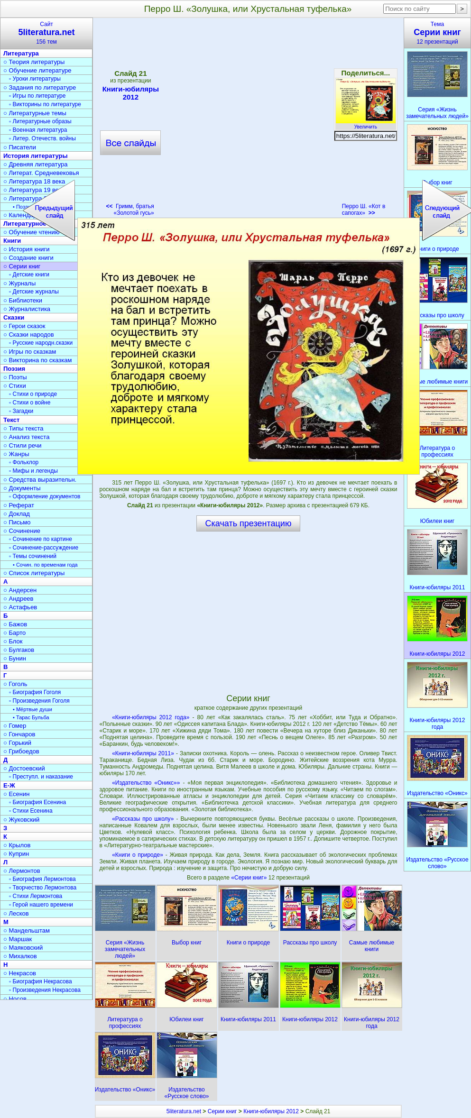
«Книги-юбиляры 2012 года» (150, 717)
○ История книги (26, 249)
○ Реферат (18, 505)
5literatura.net (183, 1111)
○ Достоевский (24, 768)
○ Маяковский (23, 947)
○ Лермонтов (21, 870)
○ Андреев (18, 598)
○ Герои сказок (24, 326)
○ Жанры (16, 454)
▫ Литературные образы (40, 121)
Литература (21, 53)
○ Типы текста (23, 428)
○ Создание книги (28, 257)
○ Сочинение (21, 530)
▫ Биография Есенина (37, 802)
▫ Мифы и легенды (33, 470)
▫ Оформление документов (44, 496)
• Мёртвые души (32, 709)
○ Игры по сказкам (29, 351)
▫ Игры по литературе (37, 95)
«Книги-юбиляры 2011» (143, 753)
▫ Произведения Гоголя (39, 700)
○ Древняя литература (35, 164)
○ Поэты (15, 377)
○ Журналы (19, 283)
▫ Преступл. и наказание (41, 776)
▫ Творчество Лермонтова (42, 887)
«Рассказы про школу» (143, 819)
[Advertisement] (99, 120)
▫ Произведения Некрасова (45, 990)
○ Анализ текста (26, 436)
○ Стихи (14, 385)
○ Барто (14, 632)
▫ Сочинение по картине (40, 539)
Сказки (13, 317)
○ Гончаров (19, 734)
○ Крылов (16, 845)
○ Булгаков (18, 649)
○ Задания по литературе (39, 87)
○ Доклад (16, 513)
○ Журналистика (26, 308)
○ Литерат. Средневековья (41, 172)
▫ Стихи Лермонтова (35, 896)
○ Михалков (20, 956)
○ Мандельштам (26, 930)
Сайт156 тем (46, 33)
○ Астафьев (20, 607)
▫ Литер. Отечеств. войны (42, 138)
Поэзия (14, 368)
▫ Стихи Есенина (31, 810)
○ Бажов (15, 624)
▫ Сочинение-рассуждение (43, 547)
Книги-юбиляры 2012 (271, 1111)
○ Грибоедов (21, 751)
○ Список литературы (34, 573)
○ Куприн (16, 853)
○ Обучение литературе (37, 70)
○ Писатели (19, 147)
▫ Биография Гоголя (35, 692)
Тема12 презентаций (437, 33)
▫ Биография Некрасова (40, 981)
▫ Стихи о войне (29, 402)
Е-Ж (9, 785)
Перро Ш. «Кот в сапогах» (364, 209)
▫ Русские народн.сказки (41, 342)
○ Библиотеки (22, 300)
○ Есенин (16, 793)
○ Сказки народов (28, 334)
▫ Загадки (21, 411)
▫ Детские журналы (34, 291)
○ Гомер (14, 725)
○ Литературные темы (34, 113)
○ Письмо (17, 522)
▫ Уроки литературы (35, 78)
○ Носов (15, 998)
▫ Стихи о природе (33, 394)
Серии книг (222, 1111)
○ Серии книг (21, 266)
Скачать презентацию (248, 523)
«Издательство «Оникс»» (146, 782)
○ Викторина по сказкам (37, 360)
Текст (11, 419)
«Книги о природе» (137, 855)
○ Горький (17, 742)
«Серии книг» (249, 877)
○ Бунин (14, 658)
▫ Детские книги (29, 274)
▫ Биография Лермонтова (42, 879)
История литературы (35, 155)
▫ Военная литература (38, 130)
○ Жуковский (21, 819)
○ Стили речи (22, 445)
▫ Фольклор (23, 462)
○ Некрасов (19, 973)
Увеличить (366, 124)
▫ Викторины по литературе (45, 104)
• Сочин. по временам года (45, 565)
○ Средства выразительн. (39, 479)
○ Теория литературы (34, 61)
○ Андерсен (20, 590)
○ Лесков (16, 913)
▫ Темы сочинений (32, 556)
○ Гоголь (15, 683)
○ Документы (21, 488)
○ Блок (13, 641)
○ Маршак (17, 939)
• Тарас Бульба (31, 717)
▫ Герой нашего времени (41, 904)
